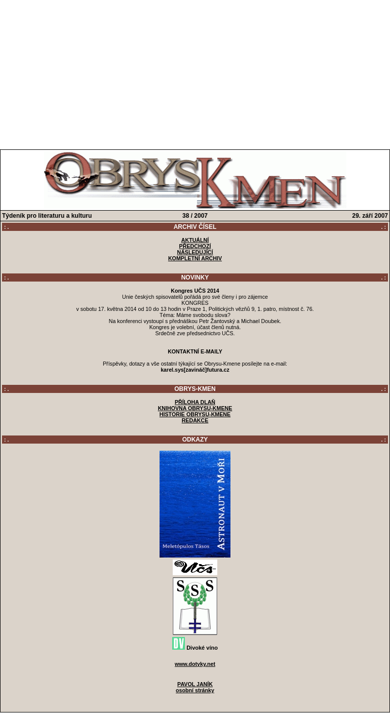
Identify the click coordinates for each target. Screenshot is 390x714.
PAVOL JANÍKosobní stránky (195, 687)
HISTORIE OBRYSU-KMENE (195, 414)
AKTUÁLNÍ (195, 240)
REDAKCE (195, 420)
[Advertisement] (195, 72)
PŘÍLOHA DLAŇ (195, 402)
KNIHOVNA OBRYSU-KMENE (195, 408)
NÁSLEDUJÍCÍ (195, 252)
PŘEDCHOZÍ (195, 246)
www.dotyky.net (195, 664)
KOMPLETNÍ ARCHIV (195, 258)
